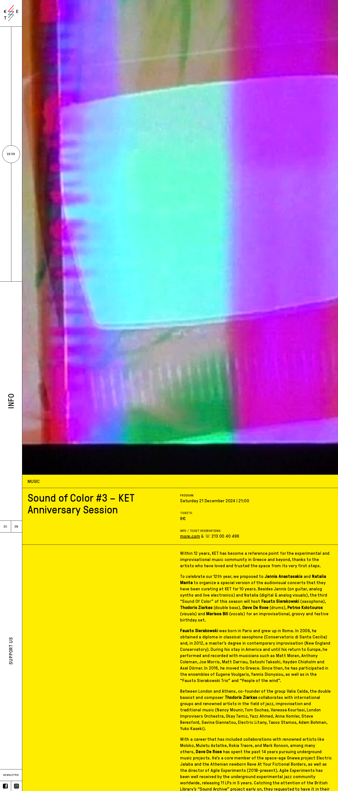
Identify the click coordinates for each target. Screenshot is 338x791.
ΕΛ (5, 526)
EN (16, 526)
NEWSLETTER (11, 775)
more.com (190, 536)
